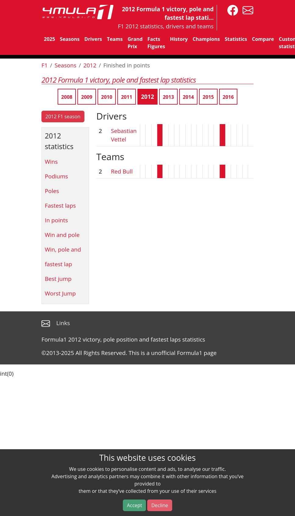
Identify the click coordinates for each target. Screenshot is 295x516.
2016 (228, 97)
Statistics (236, 39)
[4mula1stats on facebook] (231, 9)
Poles (52, 191)
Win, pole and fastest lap (63, 256)
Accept (134, 505)
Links (63, 323)
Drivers (93, 39)
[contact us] (246, 9)
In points (56, 220)
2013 (168, 97)
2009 (86, 97)
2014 (188, 97)
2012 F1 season (62, 116)
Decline (159, 505)
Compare (263, 39)
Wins (51, 161)
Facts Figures (156, 43)
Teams (115, 39)
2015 (208, 97)
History (179, 39)
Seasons (70, 39)
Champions (206, 39)
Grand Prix (135, 43)
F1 (44, 65)
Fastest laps (60, 205)
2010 (106, 97)
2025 (49, 39)
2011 (126, 97)
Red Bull (122, 171)
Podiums (56, 176)
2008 (67, 97)
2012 (90, 65)
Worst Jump (60, 293)
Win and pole (62, 234)
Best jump (58, 278)
